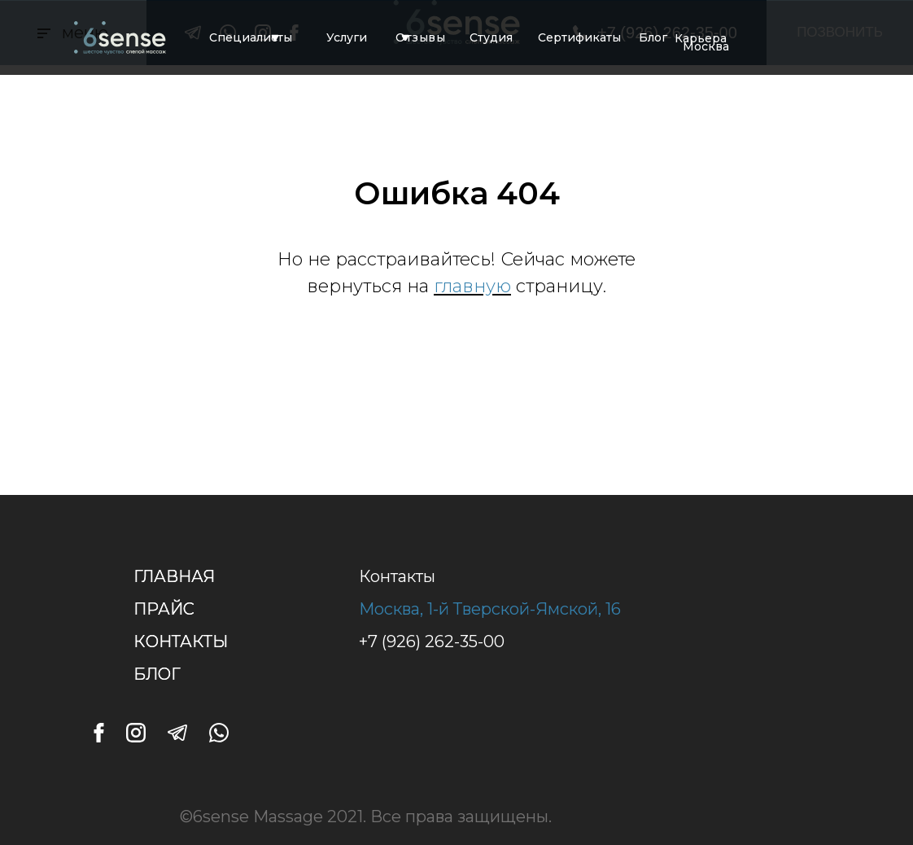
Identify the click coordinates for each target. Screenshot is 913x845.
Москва (706, 46)
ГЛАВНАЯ (174, 576)
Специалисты (250, 37)
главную (472, 286)
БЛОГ (157, 674)
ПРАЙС (163, 609)
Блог (653, 37)
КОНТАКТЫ (180, 641)
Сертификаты (579, 37)
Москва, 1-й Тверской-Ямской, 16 (490, 609)
